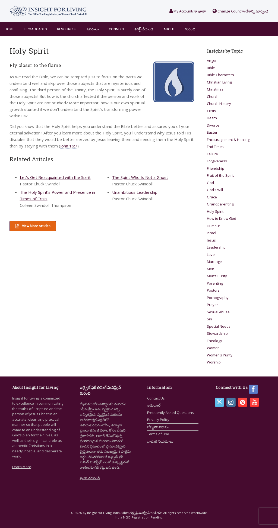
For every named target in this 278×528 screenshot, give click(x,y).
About (169, 29)
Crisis (211, 110)
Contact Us (156, 398)
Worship (214, 362)
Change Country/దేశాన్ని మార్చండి (240, 11)
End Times (215, 146)
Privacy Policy (158, 419)
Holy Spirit (215, 211)
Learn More (21, 466)
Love (211, 254)
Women (213, 347)
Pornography (218, 297)
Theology (214, 340)
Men (210, 268)
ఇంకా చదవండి (90, 477)
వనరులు (93, 29)
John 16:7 (68, 146)
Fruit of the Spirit (220, 175)
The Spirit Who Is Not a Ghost (140, 177)
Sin (209, 319)
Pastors (213, 290)
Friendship (215, 168)
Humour (213, 225)
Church (213, 96)
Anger (212, 60)
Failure (212, 154)
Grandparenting (220, 204)
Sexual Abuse (218, 312)
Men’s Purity (217, 275)
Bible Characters (220, 74)
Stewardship (217, 333)
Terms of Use (158, 434)
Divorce (213, 125)
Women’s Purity (219, 355)
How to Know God (221, 218)
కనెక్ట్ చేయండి (143, 29)
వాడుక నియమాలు (160, 441)
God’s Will (215, 189)
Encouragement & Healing (228, 139)
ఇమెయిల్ (153, 405)
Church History (219, 103)
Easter (212, 132)
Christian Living (219, 82)
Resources (67, 29)
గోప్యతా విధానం (158, 426)
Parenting (215, 283)
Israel (211, 232)
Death (212, 117)
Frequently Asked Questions (170, 412)
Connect (116, 29)
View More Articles (32, 226)
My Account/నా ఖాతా (187, 11)
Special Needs (218, 326)
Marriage (214, 261)
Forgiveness (217, 161)
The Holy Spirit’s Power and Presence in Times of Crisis (57, 195)
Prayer (212, 304)
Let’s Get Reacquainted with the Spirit (55, 177)
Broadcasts (35, 29)
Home (9, 29)
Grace (212, 197)
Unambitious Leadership (134, 192)
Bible (211, 67)
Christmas (215, 89)
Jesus (211, 240)
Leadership (216, 247)
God (210, 182)
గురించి (190, 29)
